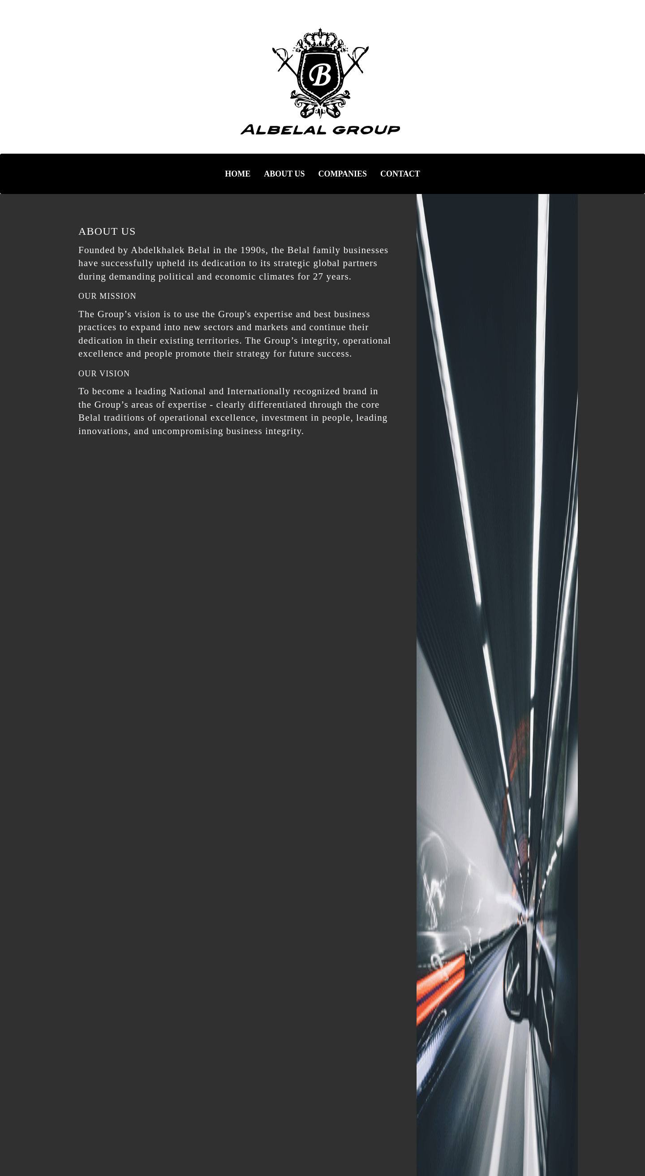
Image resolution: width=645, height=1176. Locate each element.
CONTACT (400, 173)
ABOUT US (284, 173)
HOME (237, 173)
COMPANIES (342, 173)
